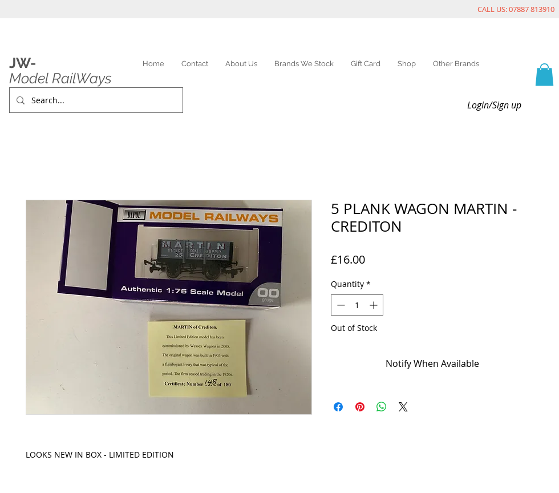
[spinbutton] (357, 305)
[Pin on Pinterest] (360, 407)
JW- (22, 62)
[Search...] (95, 100)
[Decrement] (340, 305)
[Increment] (374, 305)
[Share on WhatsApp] (381, 407)
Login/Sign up (494, 105)
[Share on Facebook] (338, 407)
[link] (544, 74)
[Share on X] (403, 407)
